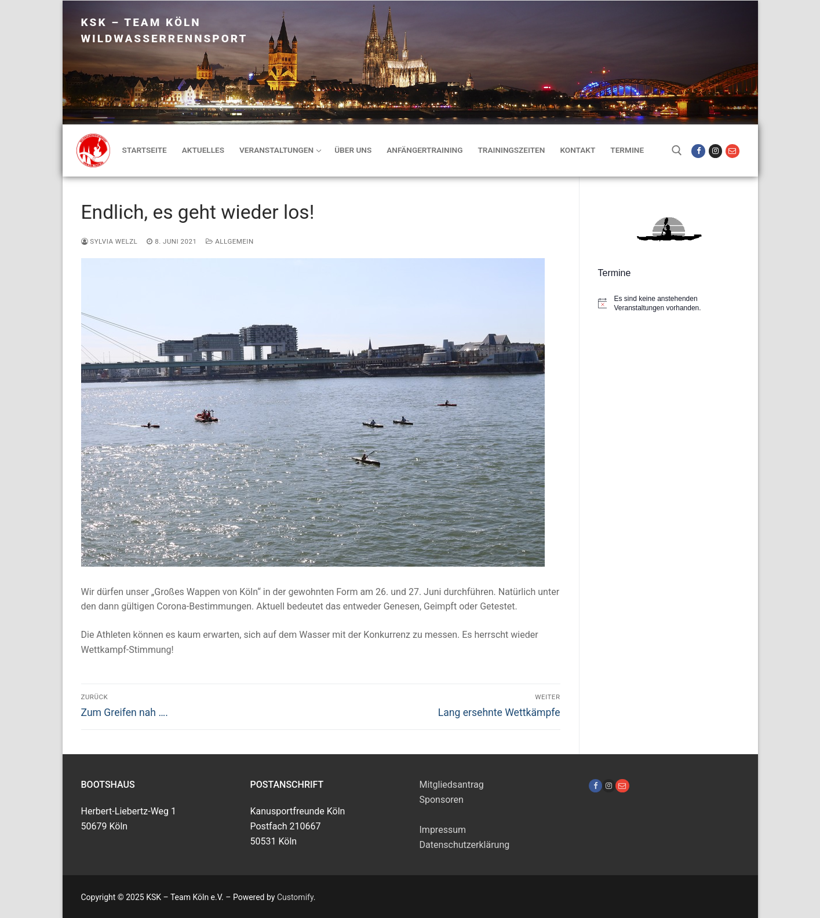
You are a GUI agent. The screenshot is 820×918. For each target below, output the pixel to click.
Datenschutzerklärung (465, 844)
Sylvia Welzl (109, 241)
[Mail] (732, 150)
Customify (295, 897)
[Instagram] (715, 150)
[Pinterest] (622, 785)
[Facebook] (698, 150)
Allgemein (229, 241)
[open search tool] (677, 150)
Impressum (443, 829)
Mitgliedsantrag (452, 784)
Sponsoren (442, 799)
